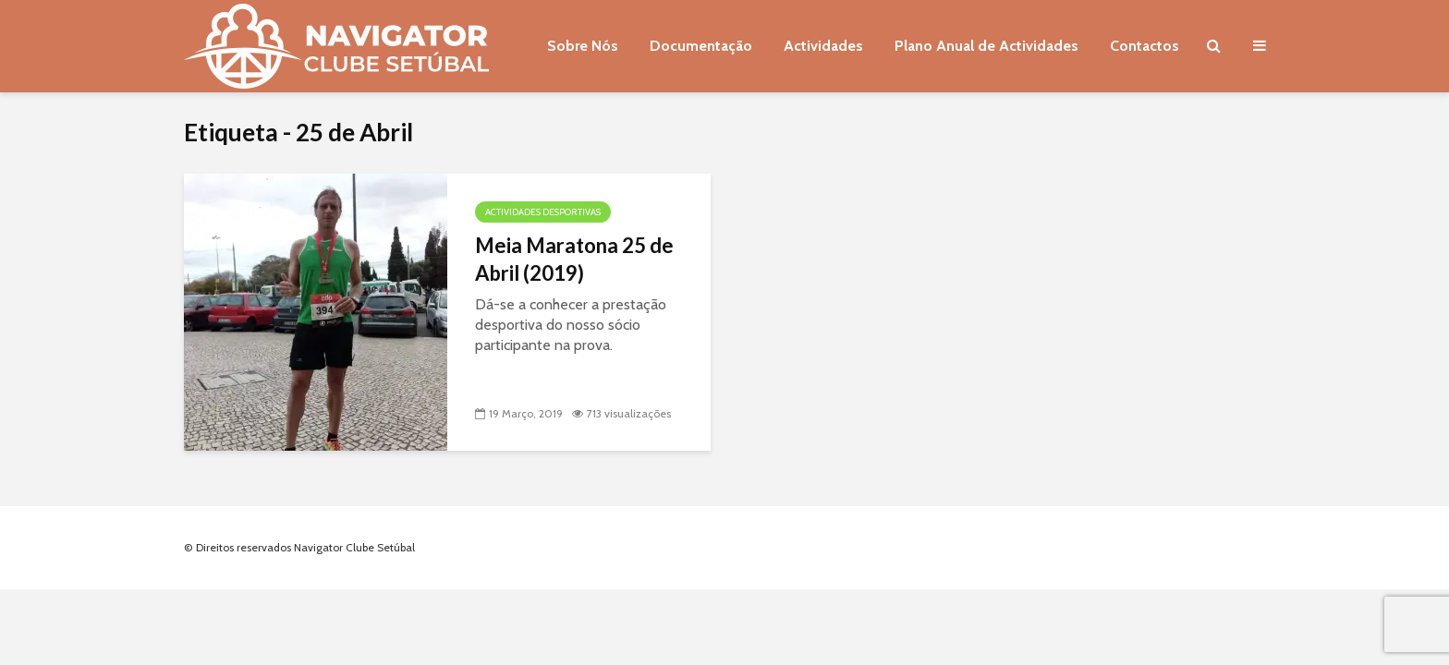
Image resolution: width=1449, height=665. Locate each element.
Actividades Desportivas (543, 212)
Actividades (823, 45)
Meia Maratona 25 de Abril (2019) (574, 259)
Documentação (701, 45)
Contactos (1144, 45)
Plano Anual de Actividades (986, 45)
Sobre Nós (582, 45)
